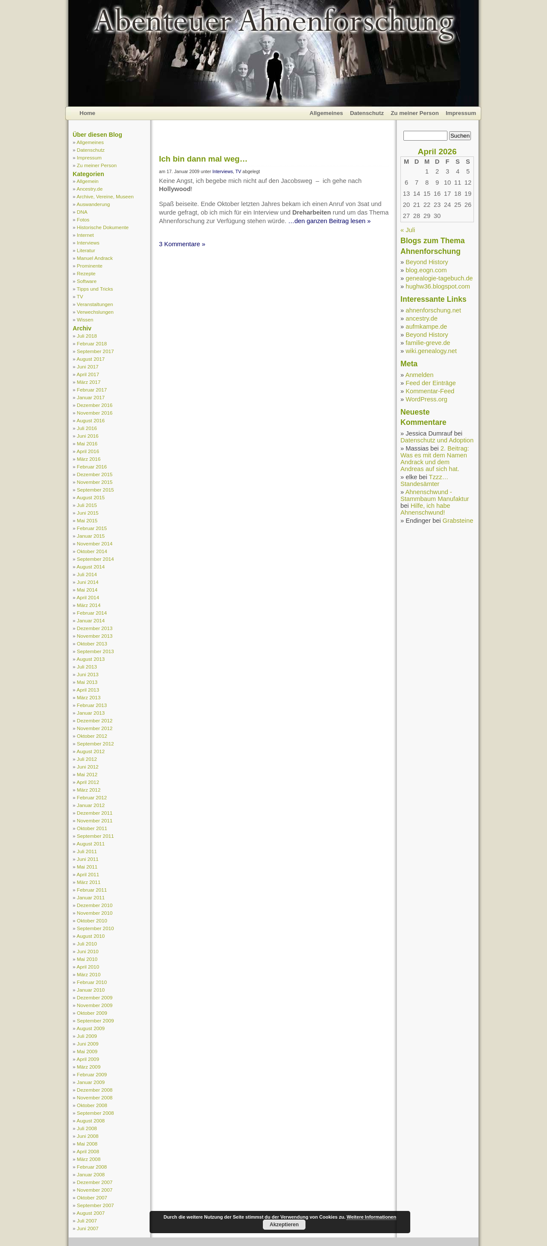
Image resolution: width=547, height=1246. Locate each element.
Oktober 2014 (92, 551)
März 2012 (88, 789)
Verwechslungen (95, 312)
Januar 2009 (91, 1082)
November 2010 (94, 913)
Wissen (85, 319)
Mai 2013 (87, 682)
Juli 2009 (87, 1036)
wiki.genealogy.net (431, 351)
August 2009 (90, 1028)
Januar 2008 (91, 1174)
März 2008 (88, 1159)
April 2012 (87, 782)
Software (87, 281)
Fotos (83, 219)
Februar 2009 (92, 1074)
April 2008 (87, 1151)
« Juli (407, 230)
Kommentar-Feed (430, 391)
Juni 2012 (88, 766)
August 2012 (90, 751)
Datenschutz (367, 113)
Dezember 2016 (94, 405)
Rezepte (86, 273)
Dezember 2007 (94, 1182)
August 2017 (90, 359)
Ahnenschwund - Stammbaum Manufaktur (434, 495)
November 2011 (94, 820)
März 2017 (88, 382)
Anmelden (419, 374)
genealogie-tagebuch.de (439, 278)
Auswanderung (93, 204)
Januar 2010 (91, 990)
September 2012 (95, 743)
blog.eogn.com (426, 270)
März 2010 (88, 974)
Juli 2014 (87, 574)
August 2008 (90, 1120)
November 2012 (94, 728)
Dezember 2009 (94, 997)
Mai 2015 (87, 520)
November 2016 (94, 412)
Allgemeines (326, 113)
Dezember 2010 (94, 905)
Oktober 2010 (92, 920)
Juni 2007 (88, 1228)
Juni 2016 (88, 436)
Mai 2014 (87, 589)
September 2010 (95, 928)
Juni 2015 (88, 512)
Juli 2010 (87, 943)
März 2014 (88, 605)
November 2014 (94, 543)
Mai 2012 (87, 774)
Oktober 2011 (92, 828)
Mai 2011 (87, 866)
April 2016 (87, 451)
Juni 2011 (88, 859)
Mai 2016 (87, 443)
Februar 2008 (92, 1166)
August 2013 (90, 659)
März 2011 (88, 882)
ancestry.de (422, 318)
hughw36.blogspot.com (438, 286)
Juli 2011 (87, 851)
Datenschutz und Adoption (436, 440)
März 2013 (88, 697)
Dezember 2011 (94, 813)
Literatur (86, 250)
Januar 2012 (91, 805)
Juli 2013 (87, 666)
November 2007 (94, 1190)
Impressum (461, 113)
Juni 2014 (88, 582)
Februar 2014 (92, 613)
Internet (85, 235)
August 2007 (90, 1213)
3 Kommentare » (182, 244)
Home (87, 113)
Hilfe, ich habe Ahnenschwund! (425, 509)
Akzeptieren (284, 1225)
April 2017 (87, 374)
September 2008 (95, 1113)
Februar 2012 (92, 797)
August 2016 (90, 420)
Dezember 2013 (94, 628)
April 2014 (87, 597)
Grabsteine (458, 520)
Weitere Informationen (371, 1216)
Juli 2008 (87, 1128)
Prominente (90, 265)
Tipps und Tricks (95, 289)
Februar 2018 (92, 343)
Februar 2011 (92, 890)
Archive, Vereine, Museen (105, 196)
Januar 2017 (91, 397)
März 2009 (88, 1066)
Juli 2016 (87, 428)
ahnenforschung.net (433, 310)
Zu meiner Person (415, 113)
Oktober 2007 (92, 1197)
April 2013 (87, 689)
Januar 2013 (91, 713)
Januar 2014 (91, 620)
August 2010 (90, 936)
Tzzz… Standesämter (424, 480)
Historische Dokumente (103, 227)
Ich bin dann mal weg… (203, 158)
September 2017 (95, 351)
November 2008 (94, 1097)
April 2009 (87, 1059)
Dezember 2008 (94, 1090)
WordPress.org (426, 399)
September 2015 (95, 489)
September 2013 (95, 651)
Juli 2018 (87, 336)
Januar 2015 (91, 536)
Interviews (88, 242)
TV (80, 296)
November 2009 (94, 1005)
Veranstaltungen (95, 304)
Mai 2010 (87, 959)
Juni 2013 (88, 674)
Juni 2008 (88, 1136)
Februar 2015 (92, 528)
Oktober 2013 (92, 643)
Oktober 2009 (92, 1013)
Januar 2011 (91, 897)
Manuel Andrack (95, 258)
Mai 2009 (87, 1051)
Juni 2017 (88, 366)
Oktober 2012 (92, 736)
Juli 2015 (87, 505)
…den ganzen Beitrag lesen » (329, 221)
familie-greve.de (428, 342)
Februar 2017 (92, 389)
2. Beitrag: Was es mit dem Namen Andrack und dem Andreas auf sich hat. (434, 458)
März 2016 (88, 459)
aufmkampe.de (426, 326)
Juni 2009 (88, 1043)
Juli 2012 (87, 759)
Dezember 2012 (94, 720)
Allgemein (87, 181)
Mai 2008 (87, 1143)
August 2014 (90, 566)
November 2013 (94, 636)
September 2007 (95, 1205)
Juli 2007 (87, 1220)
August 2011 (90, 843)
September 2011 (95, 836)
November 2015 (94, 482)
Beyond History (427, 262)
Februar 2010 (92, 982)
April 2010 (87, 966)
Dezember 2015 (94, 474)
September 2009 (95, 1020)
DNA (82, 212)
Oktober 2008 (92, 1105)
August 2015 (90, 497)
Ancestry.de (89, 188)
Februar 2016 (92, 466)
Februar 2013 (92, 705)
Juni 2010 (88, 951)
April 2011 (87, 874)
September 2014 (95, 559)
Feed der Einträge (431, 383)
